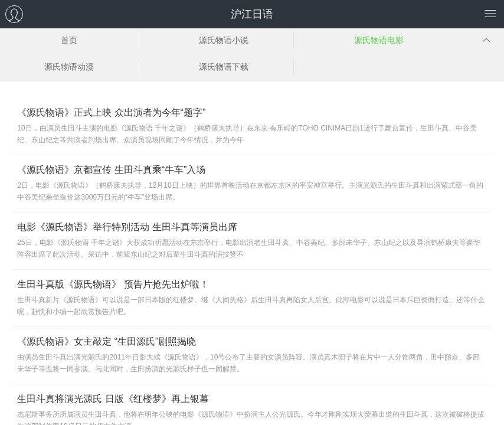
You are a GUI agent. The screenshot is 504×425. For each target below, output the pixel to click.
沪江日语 (252, 14)
